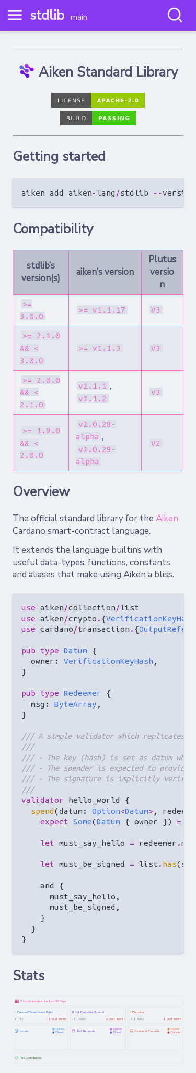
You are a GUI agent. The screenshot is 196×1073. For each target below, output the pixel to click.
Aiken (167, 518)
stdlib (47, 15)
